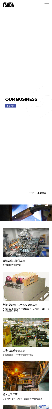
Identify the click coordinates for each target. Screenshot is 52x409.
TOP (31, 193)
